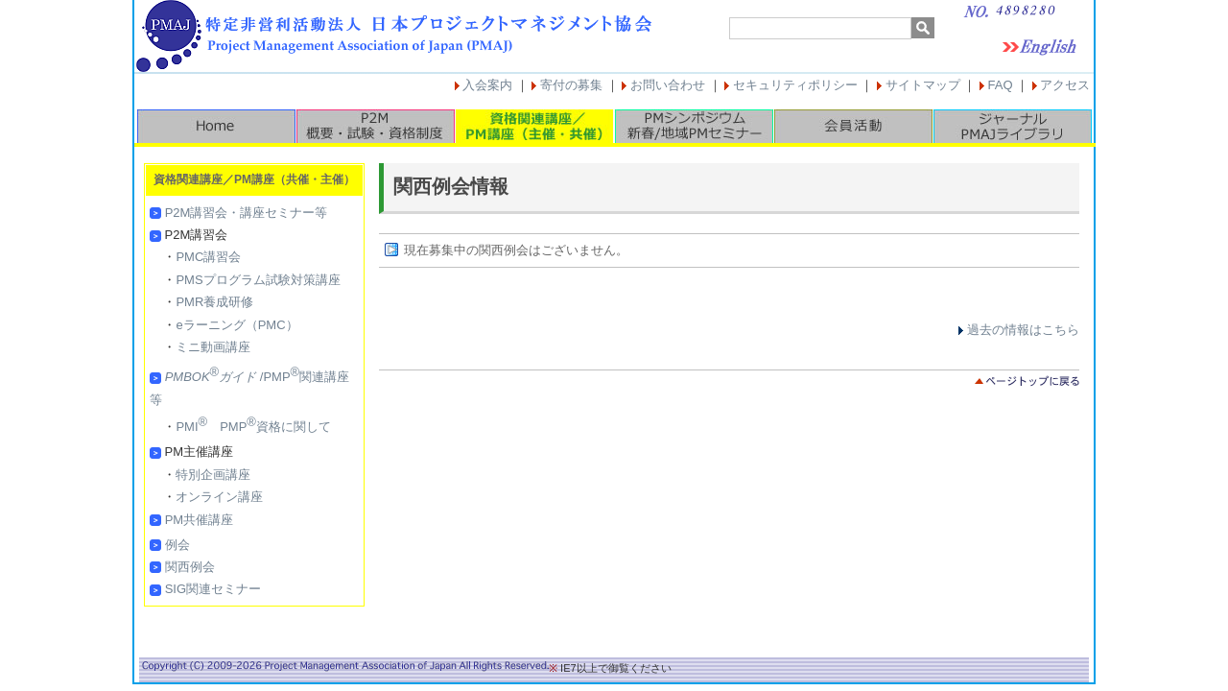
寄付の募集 (571, 85)
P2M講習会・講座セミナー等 (246, 212)
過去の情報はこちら (1023, 329)
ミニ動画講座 (213, 347)
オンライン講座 (219, 496)
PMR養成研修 (214, 302)
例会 (177, 544)
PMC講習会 (208, 257)
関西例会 (190, 567)
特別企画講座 (213, 474)
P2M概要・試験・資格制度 (375, 126)
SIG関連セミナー (213, 589)
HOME (215, 126)
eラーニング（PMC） (236, 325)
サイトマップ (923, 85)
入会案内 (487, 85)
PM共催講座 (199, 519)
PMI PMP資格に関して (253, 426)
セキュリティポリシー (795, 85)
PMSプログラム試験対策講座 (258, 280)
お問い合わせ (667, 85)
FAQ (1000, 85)
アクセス (1065, 85)
